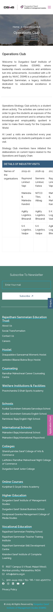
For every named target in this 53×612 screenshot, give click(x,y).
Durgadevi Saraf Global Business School (23, 509)
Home (16, 27)
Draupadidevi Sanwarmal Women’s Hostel (24, 354)
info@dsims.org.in (13, 574)
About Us (7, 325)
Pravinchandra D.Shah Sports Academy (22, 390)
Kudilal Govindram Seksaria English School (24, 413)
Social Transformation (13, 331)
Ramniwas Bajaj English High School (21, 419)
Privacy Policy (9, 589)
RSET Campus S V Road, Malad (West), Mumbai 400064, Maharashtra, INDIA (24, 568)
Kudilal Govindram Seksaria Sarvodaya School (26, 408)
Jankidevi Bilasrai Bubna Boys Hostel (21, 359)
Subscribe (27, 296)
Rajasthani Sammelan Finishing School (22, 531)
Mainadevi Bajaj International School (21, 432)
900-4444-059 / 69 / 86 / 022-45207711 (26, 580)
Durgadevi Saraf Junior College (18, 469)
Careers (6, 341)
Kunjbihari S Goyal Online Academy (20, 486)
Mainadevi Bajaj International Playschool (23, 437)
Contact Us (8, 336)
